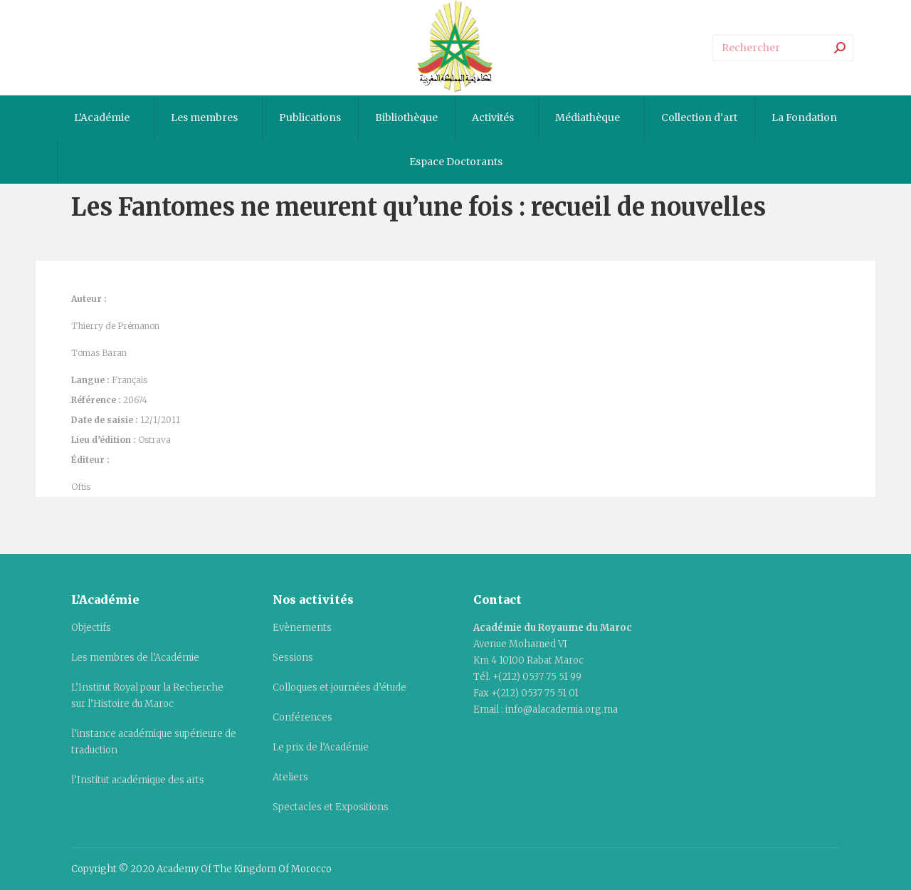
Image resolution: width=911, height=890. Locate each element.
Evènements (302, 628)
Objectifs (91, 628)
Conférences (302, 717)
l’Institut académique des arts (137, 780)
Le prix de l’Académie (321, 747)
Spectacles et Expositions (331, 807)
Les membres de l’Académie (135, 657)
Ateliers (290, 777)
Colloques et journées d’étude (339, 687)
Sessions (293, 657)
